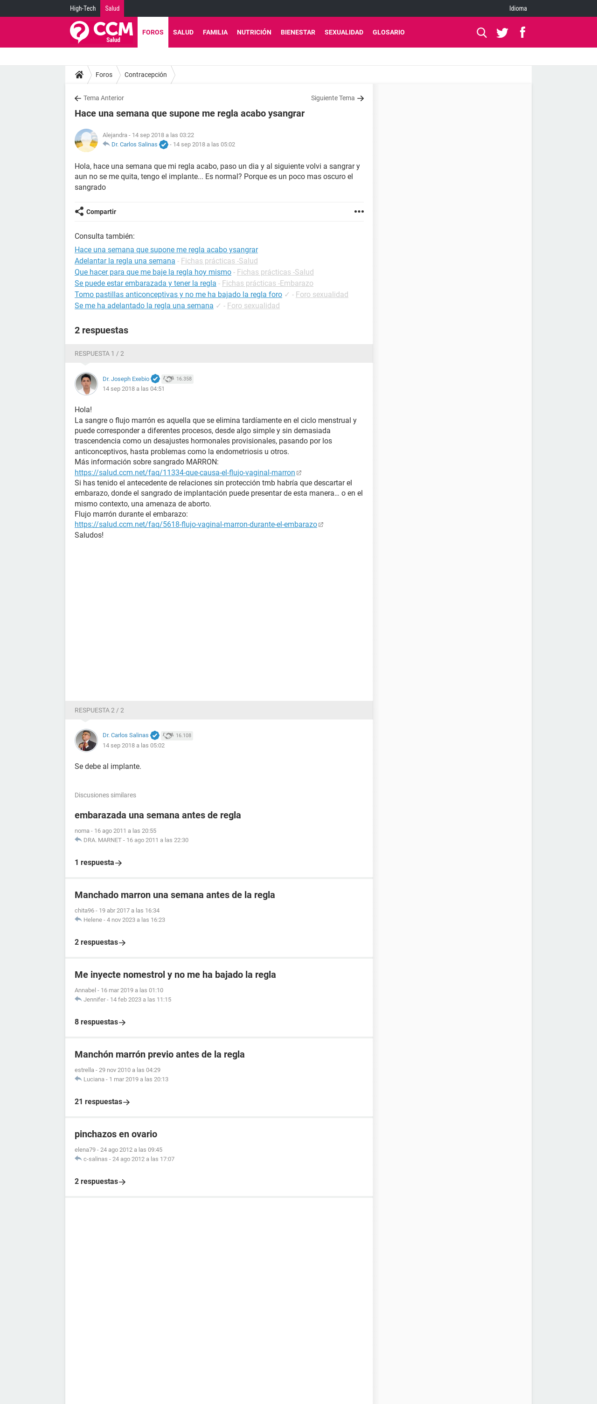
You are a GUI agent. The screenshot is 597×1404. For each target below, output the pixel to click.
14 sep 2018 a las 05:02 (204, 144)
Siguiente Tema (333, 98)
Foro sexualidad (322, 294)
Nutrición (254, 32)
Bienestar (298, 32)
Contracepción (146, 74)
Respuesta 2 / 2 (99, 710)
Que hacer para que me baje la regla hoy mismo (153, 272)
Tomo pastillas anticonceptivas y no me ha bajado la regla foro (178, 294)
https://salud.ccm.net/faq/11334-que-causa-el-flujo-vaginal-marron (185, 472)
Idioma (518, 8)
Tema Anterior (103, 98)
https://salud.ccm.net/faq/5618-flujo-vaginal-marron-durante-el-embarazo (196, 524)
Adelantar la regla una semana (125, 260)
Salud (112, 8)
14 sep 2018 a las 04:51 (134, 388)
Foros (153, 32)
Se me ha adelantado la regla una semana (144, 305)
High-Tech (83, 8)
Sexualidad (344, 32)
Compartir (101, 211)
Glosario (389, 32)
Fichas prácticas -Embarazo (267, 283)
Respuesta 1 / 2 (99, 353)
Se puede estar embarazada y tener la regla (145, 283)
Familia (215, 32)
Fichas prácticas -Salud (219, 260)
